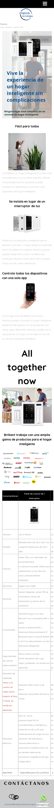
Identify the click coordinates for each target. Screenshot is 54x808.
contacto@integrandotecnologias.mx (21, 804)
